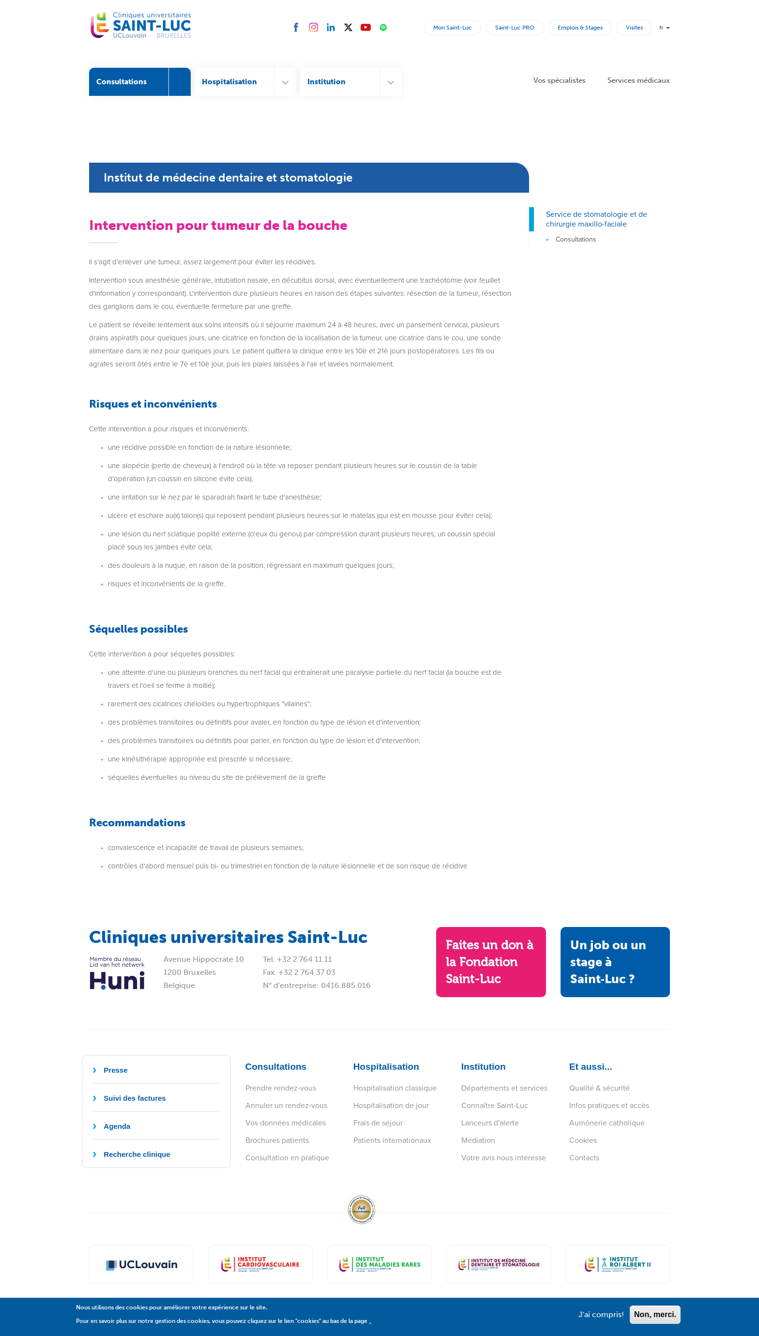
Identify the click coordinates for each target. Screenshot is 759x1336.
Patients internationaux (392, 1140)
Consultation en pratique (287, 1157)
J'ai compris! (601, 1318)
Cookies (583, 1140)
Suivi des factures (135, 1098)
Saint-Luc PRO (514, 27)
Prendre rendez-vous (280, 1087)
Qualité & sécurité (599, 1087)
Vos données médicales (285, 1122)
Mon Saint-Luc (452, 27)
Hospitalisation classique (395, 1087)
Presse (115, 1070)
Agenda (117, 1126)
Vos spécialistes (559, 80)
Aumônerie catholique (607, 1122)
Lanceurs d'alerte (490, 1122)
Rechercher (414, 27)
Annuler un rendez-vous (286, 1105)
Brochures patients (277, 1140)
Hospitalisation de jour (391, 1105)
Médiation (478, 1140)
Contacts (584, 1157)
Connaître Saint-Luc (494, 1105)
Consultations (576, 239)
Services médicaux (638, 80)
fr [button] (664, 27)
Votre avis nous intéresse (503, 1157)
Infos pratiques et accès (609, 1105)
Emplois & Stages (580, 27)
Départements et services (504, 1087)
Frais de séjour (378, 1122)
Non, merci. (655, 1318)
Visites (634, 27)
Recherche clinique (137, 1154)
